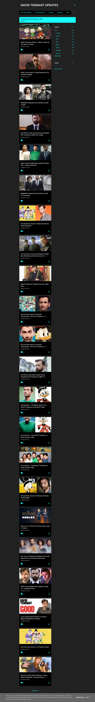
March (58, 47)
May (57, 42)
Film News (59, 12)
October (58, 33)
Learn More (80, 697)
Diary (67, 12)
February (58, 50)
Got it (88, 697)
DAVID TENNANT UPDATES (39, 5)
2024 (56, 30)
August (58, 36)
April (57, 44)
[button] (49, 50)
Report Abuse (58, 69)
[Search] (75, 5)
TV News (51, 12)
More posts (35, 690)
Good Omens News (40, 12)
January (58, 53)
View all (23, 21)
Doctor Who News (26, 12)
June (57, 39)
